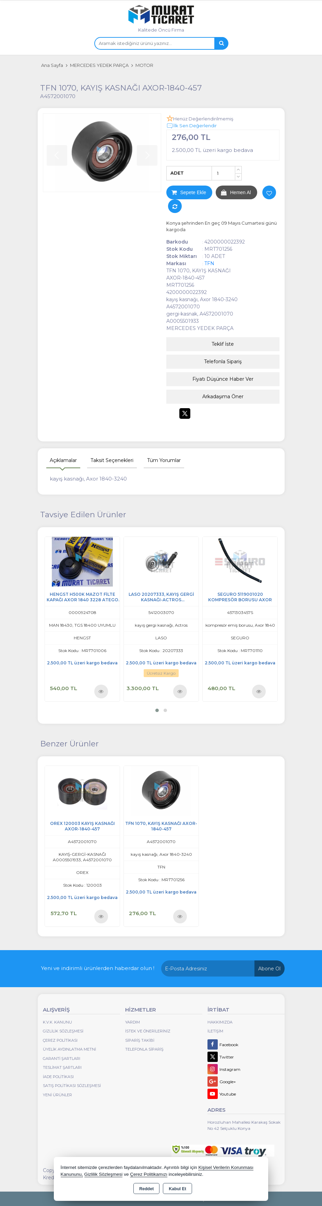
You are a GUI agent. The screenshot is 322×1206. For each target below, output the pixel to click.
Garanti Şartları (61, 1058)
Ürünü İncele (101, 691)
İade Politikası (58, 1076)
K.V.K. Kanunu (57, 1022)
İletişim (215, 1031)
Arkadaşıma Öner (222, 396)
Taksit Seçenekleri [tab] (112, 460)
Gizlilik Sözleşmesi (63, 1031)
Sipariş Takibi (139, 1040)
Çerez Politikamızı (148, 1174)
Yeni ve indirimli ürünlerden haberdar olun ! (97, 968)
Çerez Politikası (60, 1040)
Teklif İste (223, 344)
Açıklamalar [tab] (63, 460)
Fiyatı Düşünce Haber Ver (222, 379)
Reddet (146, 1188)
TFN (209, 263)
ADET (177, 173)
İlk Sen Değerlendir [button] (191, 125)
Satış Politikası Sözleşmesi (72, 1085)
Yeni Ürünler (57, 1094)
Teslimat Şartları (62, 1067)
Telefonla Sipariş (223, 361)
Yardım (132, 1022)
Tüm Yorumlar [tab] (164, 460)
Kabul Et (177, 1188)
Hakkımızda (219, 1022)
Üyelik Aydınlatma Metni (69, 1049)
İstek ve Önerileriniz (147, 1031)
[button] (157, 710)
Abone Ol (269, 969)
